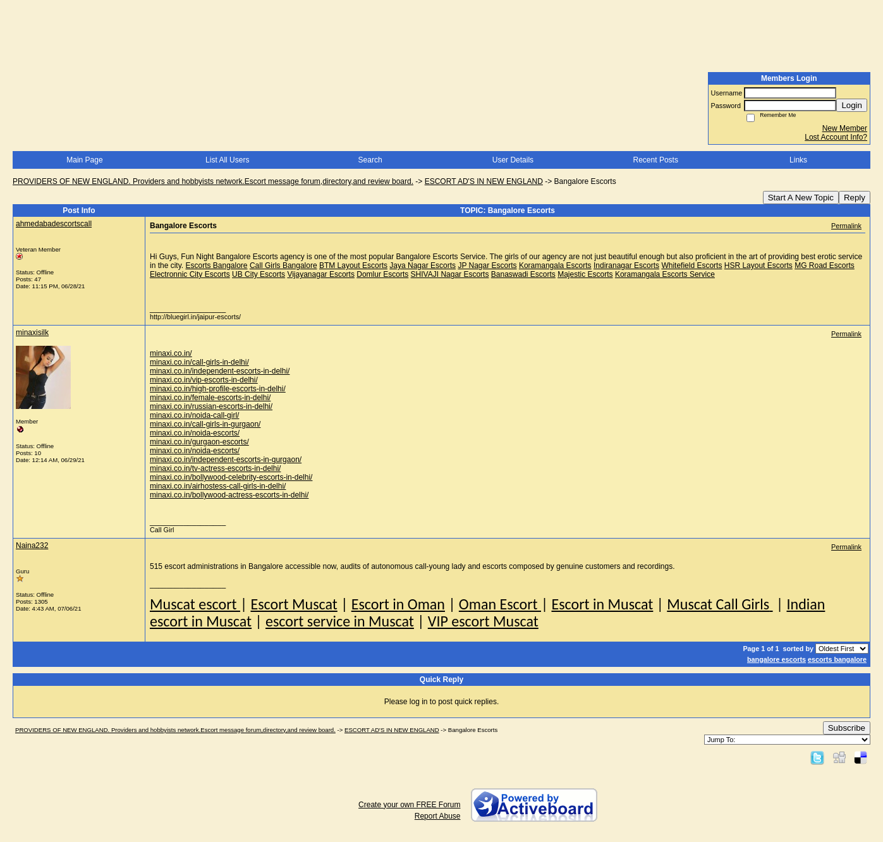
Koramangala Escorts (555, 265)
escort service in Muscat (339, 621)
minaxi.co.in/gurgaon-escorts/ (199, 441)
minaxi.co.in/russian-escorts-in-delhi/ (211, 406)
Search (370, 160)
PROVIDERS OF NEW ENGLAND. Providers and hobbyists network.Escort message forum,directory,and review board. (213, 181)
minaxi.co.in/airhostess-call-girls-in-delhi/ (218, 486)
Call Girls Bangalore (283, 265)
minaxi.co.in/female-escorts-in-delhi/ (210, 397)
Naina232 (32, 545)
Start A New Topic (801, 197)
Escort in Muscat (602, 604)
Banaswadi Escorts (523, 274)
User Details (512, 160)
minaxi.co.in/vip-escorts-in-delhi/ (204, 379)
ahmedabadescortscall (54, 223)
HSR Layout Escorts (758, 265)
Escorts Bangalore (216, 265)
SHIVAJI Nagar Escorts (450, 274)
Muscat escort (195, 604)
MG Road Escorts (825, 265)
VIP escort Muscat (483, 621)
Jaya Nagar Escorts (422, 265)
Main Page (84, 160)
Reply (854, 197)
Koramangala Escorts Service (665, 274)
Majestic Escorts (584, 274)
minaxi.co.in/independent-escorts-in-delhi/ (219, 371)
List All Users (227, 160)
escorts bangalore (837, 659)
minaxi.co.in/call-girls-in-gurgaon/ (205, 424)
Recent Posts (655, 160)
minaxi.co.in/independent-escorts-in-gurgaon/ (225, 459)
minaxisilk (32, 332)
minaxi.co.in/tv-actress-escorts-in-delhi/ (215, 468)
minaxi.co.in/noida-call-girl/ (194, 415)
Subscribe (846, 728)
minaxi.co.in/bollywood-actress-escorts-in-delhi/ (229, 495)
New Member (844, 128)
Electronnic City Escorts (190, 274)
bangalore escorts (776, 659)
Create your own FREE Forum (409, 804)
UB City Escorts (258, 274)
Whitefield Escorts (691, 265)
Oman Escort (500, 604)
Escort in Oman (398, 604)
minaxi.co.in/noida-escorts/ (195, 433)
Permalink (846, 225)
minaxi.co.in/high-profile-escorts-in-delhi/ (218, 388)
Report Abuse (438, 816)
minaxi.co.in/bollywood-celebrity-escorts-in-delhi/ (231, 477)
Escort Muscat (293, 604)
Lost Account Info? (836, 137)
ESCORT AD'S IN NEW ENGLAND (484, 181)
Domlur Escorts (382, 274)
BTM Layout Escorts (353, 265)
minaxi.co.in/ (171, 353)
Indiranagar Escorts (626, 265)
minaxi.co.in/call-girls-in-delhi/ (199, 362)
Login (851, 105)
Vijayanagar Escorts (321, 274)
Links (798, 160)
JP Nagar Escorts (487, 265)
